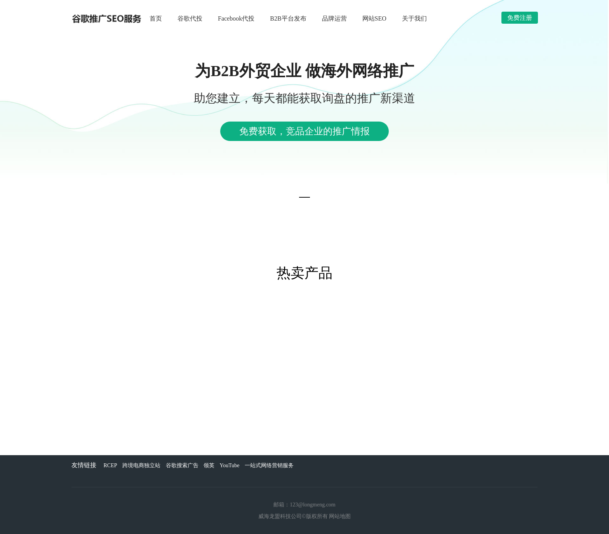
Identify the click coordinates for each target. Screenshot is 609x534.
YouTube (230, 465)
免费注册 (519, 17)
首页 (156, 18)
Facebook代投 (236, 18)
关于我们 (414, 18)
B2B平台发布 (288, 18)
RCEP (110, 465)
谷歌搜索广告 (182, 465)
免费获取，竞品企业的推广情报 (304, 131)
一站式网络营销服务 (269, 465)
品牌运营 (334, 18)
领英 (209, 465)
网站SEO (374, 18)
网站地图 (340, 516)
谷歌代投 (189, 18)
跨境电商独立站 (141, 465)
